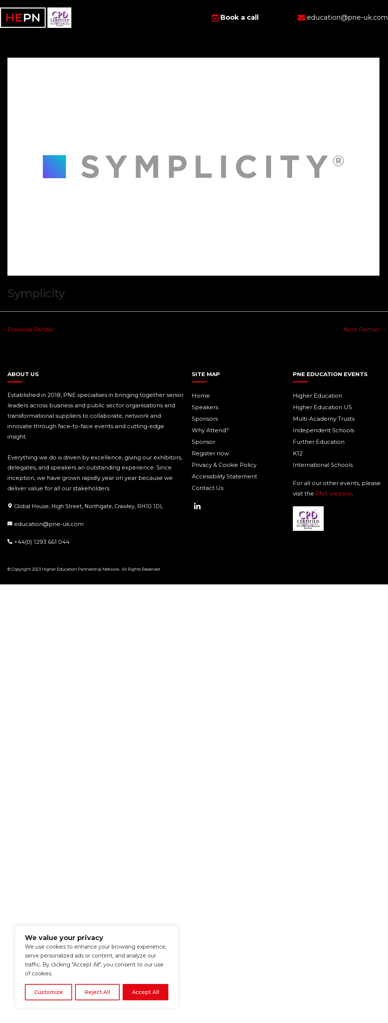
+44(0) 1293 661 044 (41, 541)
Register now (210, 453)
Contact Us (207, 487)
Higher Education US (322, 407)
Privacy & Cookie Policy (224, 464)
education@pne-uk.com (49, 523)
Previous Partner (28, 329)
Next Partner (365, 329)
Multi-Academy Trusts (324, 418)
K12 (298, 453)
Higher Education (317, 395)
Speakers (205, 407)
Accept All (145, 992)
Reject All (97, 992)
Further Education (319, 441)
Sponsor (203, 441)
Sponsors (205, 418)
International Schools (323, 464)
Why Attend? (210, 430)
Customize (48, 992)
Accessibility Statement (224, 476)
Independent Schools (323, 430)
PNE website (334, 493)
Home (201, 395)
